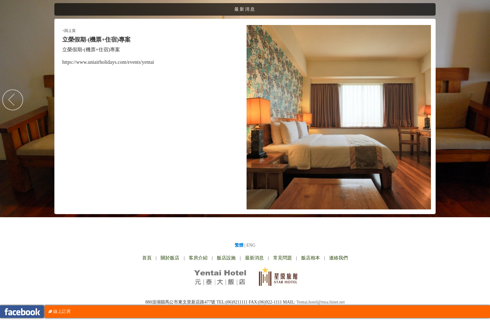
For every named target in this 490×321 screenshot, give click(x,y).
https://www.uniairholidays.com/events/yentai (108, 62)
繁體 (239, 245)
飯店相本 (310, 257)
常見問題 (282, 257)
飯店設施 (226, 257)
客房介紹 (198, 257)
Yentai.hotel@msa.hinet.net (320, 302)
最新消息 (254, 257)
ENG (251, 245)
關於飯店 (170, 257)
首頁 (147, 257)
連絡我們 (338, 257)
